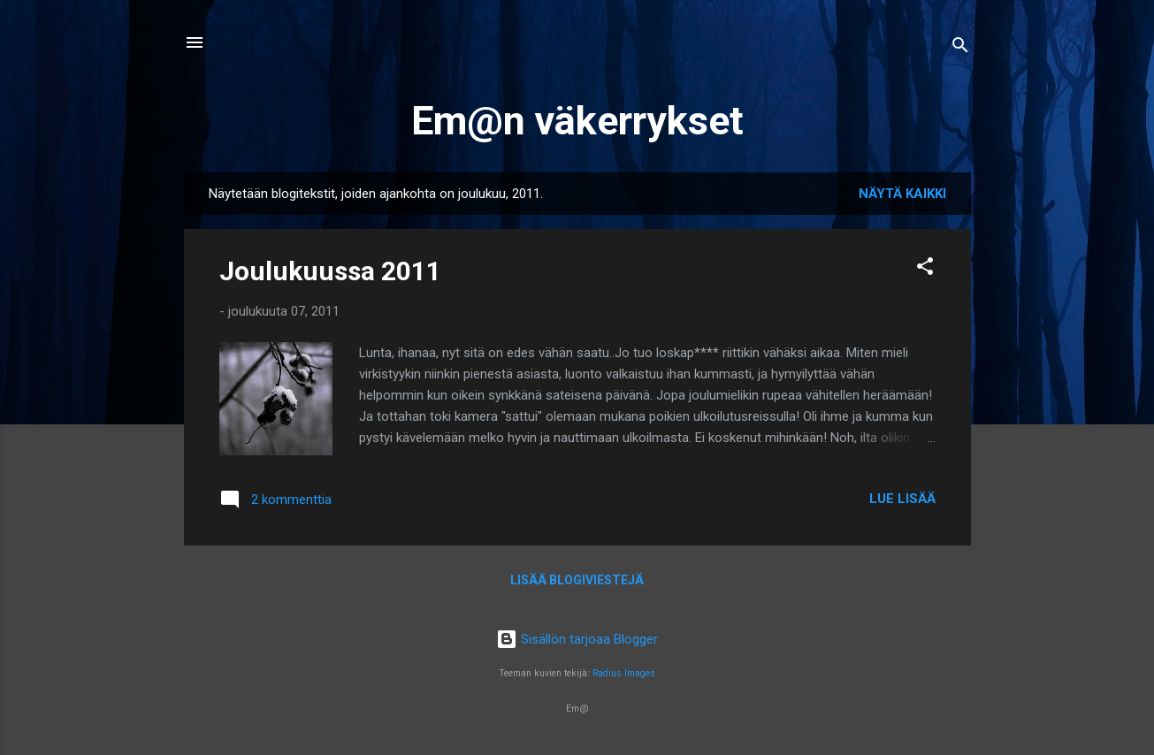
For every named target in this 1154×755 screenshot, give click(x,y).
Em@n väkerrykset (577, 120)
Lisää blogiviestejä (577, 580)
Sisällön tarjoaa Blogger (577, 639)
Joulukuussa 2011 (330, 270)
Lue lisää (902, 499)
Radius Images (623, 673)
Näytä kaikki (902, 194)
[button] (925, 269)
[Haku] (960, 48)
